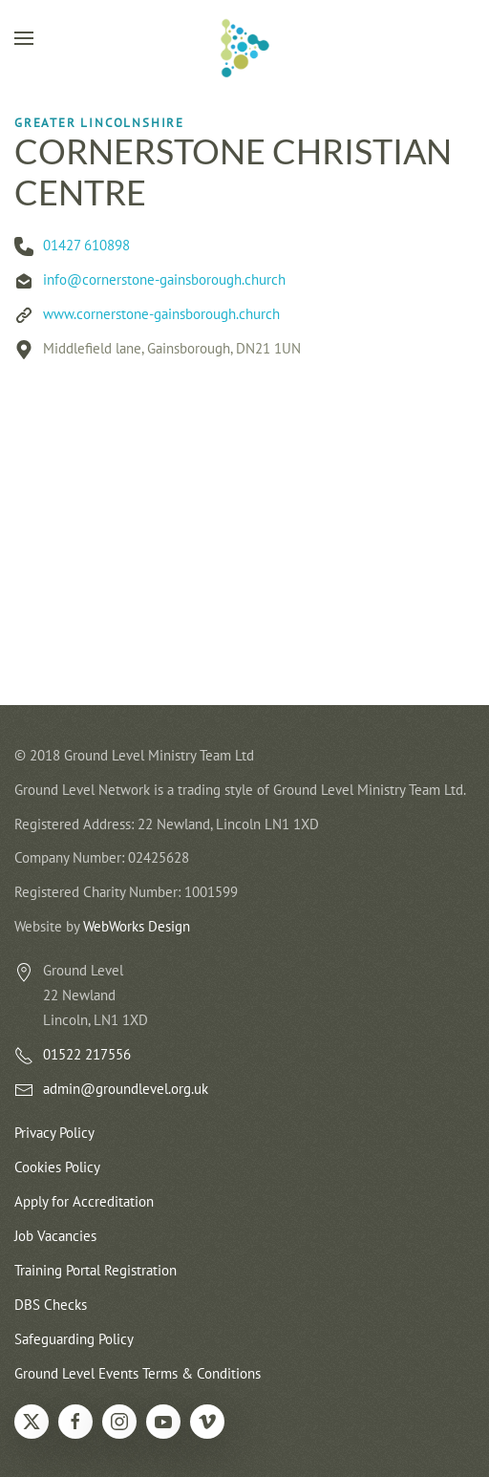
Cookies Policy (57, 1167)
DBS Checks (50, 1304)
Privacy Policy (54, 1133)
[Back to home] (244, 48)
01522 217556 (87, 1054)
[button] (23, 38)
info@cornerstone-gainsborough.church (164, 279)
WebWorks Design (136, 926)
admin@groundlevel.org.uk (125, 1089)
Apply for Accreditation (84, 1201)
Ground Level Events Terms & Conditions (137, 1373)
